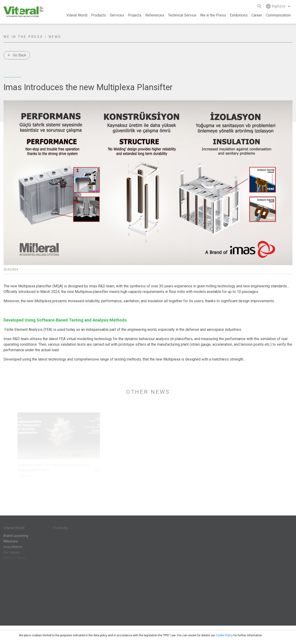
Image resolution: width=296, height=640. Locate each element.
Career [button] (256, 15)
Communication (278, 15)
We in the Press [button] (213, 15)
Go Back (16, 55)
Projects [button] (134, 15)
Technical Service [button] (182, 15)
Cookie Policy (224, 635)
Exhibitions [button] (239, 15)
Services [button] (117, 15)
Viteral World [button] (76, 15)
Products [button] (98, 15)
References (154, 15)
